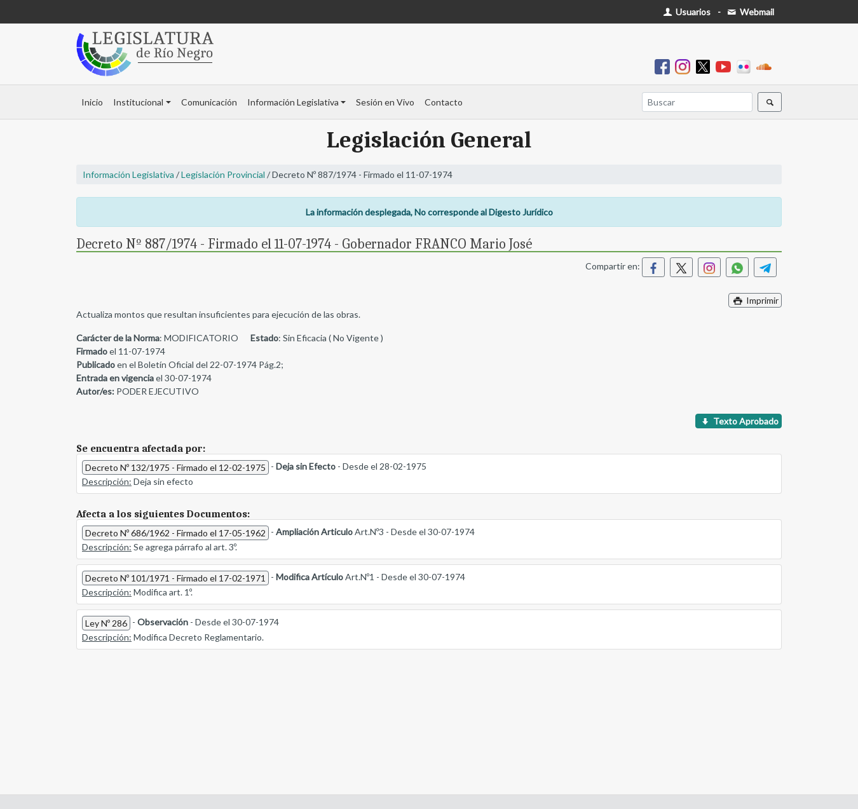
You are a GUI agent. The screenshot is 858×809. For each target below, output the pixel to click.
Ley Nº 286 (106, 623)
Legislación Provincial (223, 174)
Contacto (444, 102)
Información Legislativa (293, 102)
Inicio (92, 102)
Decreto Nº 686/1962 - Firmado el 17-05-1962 (175, 532)
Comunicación (209, 102)
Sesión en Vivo (385, 102)
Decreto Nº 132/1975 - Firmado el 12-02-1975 (175, 467)
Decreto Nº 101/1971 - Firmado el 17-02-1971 (175, 578)
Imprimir (755, 300)
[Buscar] (697, 102)
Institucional (138, 102)
